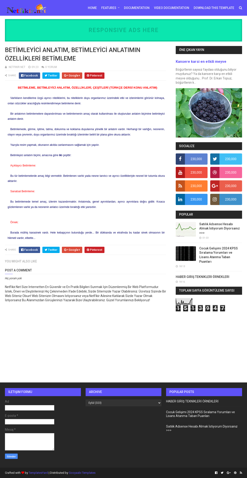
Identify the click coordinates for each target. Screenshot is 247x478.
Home (92, 8)
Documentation (137, 8)
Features (108, 8)
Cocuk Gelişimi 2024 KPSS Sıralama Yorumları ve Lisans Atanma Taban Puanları (200, 414)
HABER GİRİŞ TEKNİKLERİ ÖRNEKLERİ (202, 277)
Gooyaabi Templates (82, 472)
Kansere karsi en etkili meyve (201, 61)
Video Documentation (171, 8)
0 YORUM (51, 67)
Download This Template (214, 8)
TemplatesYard (38, 472)
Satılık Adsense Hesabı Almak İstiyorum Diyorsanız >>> (219, 228)
